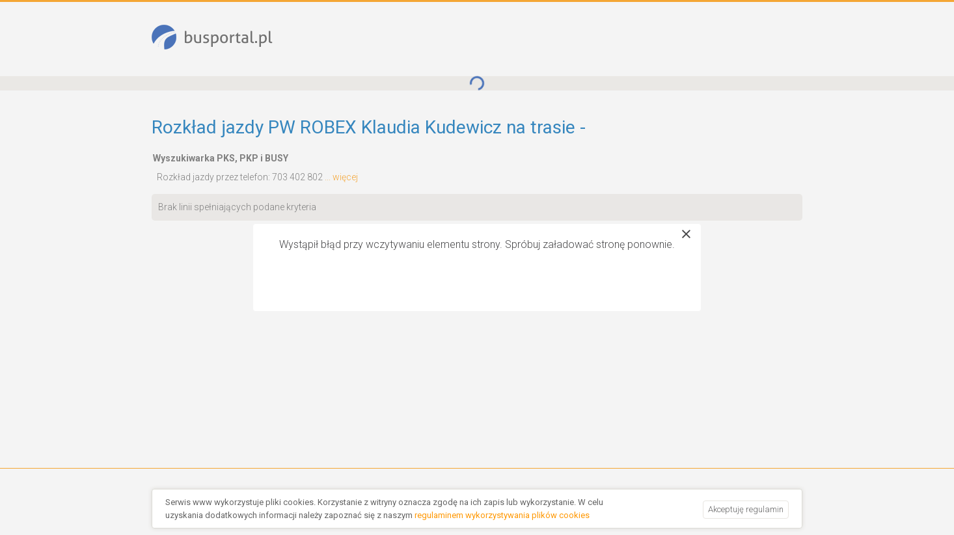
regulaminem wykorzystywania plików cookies (502, 515)
